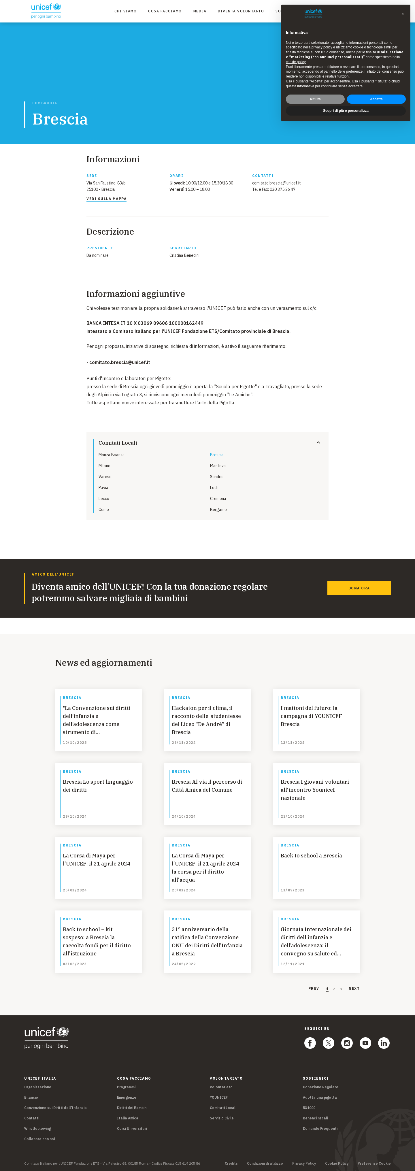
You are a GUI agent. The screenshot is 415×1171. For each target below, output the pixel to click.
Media (200, 11)
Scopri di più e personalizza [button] (346, 108)
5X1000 (309, 1108)
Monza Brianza (112, 455)
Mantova (218, 466)
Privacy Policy (304, 1163)
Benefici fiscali (315, 1118)
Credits (231, 1163)
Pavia (103, 488)
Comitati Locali (223, 1108)
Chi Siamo (125, 11)
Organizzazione (37, 1087)
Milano (104, 466)
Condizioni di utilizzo (265, 1163)
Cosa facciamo (165, 11)
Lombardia (44, 103)
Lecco (104, 499)
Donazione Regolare (320, 1087)
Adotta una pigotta (320, 1097)
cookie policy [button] (296, 59)
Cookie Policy (336, 1163)
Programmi (126, 1087)
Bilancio (31, 1097)
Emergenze (126, 1097)
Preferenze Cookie (374, 1163)
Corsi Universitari (132, 1128)
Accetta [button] (376, 96)
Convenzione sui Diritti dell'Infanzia (55, 1108)
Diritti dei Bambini (132, 1108)
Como (104, 510)
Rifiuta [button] (315, 96)
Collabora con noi (39, 1139)
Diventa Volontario (241, 11)
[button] (403, 11)
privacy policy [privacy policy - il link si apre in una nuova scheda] (322, 45)
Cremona (218, 499)
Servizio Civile (222, 1118)
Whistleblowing (37, 1128)
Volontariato (221, 1087)
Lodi (214, 488)
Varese (105, 477)
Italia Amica (127, 1118)
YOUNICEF (219, 1097)
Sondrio (217, 477)
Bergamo (218, 510)
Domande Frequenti (320, 1128)
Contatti (31, 1118)
